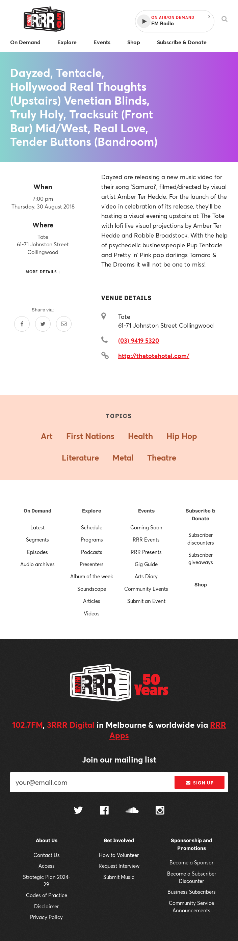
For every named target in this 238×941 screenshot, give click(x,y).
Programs (92, 539)
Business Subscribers (191, 891)
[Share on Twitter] (43, 324)
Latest (37, 527)
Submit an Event (146, 601)
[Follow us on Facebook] (104, 811)
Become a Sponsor (191, 862)
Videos (92, 613)
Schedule (91, 527)
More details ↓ (43, 271)
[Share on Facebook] (22, 324)
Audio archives (37, 564)
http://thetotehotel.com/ (153, 356)
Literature (80, 457)
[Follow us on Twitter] (78, 810)
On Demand (37, 511)
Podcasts (91, 552)
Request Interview (119, 865)
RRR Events (146, 539)
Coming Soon (146, 527)
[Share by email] (64, 324)
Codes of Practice (46, 895)
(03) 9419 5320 (138, 340)
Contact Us (46, 855)
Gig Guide (146, 564)
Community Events (146, 588)
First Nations (90, 436)
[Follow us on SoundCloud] (132, 811)
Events (146, 511)
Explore (91, 511)
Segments (37, 539)
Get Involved (119, 840)
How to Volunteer (119, 855)
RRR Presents (146, 552)
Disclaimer (46, 906)
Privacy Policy (46, 917)
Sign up (200, 783)
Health (140, 436)
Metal (123, 457)
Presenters (92, 564)
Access (46, 865)
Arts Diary (146, 576)
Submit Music (118, 877)
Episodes (37, 552)
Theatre (161, 457)
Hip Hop (181, 436)
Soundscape (91, 588)
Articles (91, 601)
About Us (46, 840)
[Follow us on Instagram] (160, 811)
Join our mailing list (119, 759)
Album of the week (91, 576)
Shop (200, 585)
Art (47, 436)
